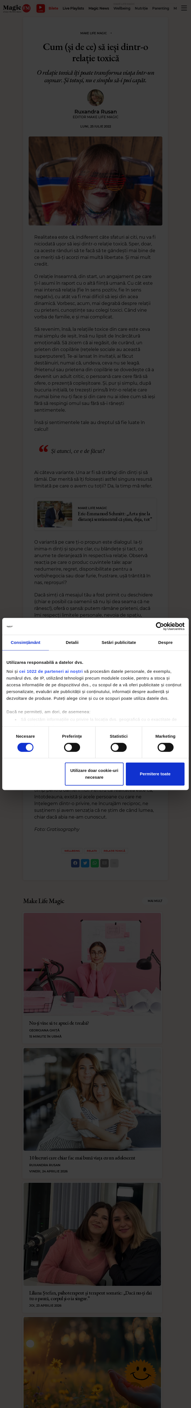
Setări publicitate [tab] (119, 642)
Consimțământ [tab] (25, 642)
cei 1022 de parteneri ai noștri (51, 671)
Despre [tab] (165, 642)
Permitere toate (155, 774)
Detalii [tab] (72, 642)
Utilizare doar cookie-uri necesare (94, 774)
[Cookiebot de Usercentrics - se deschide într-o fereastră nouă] (160, 626)
